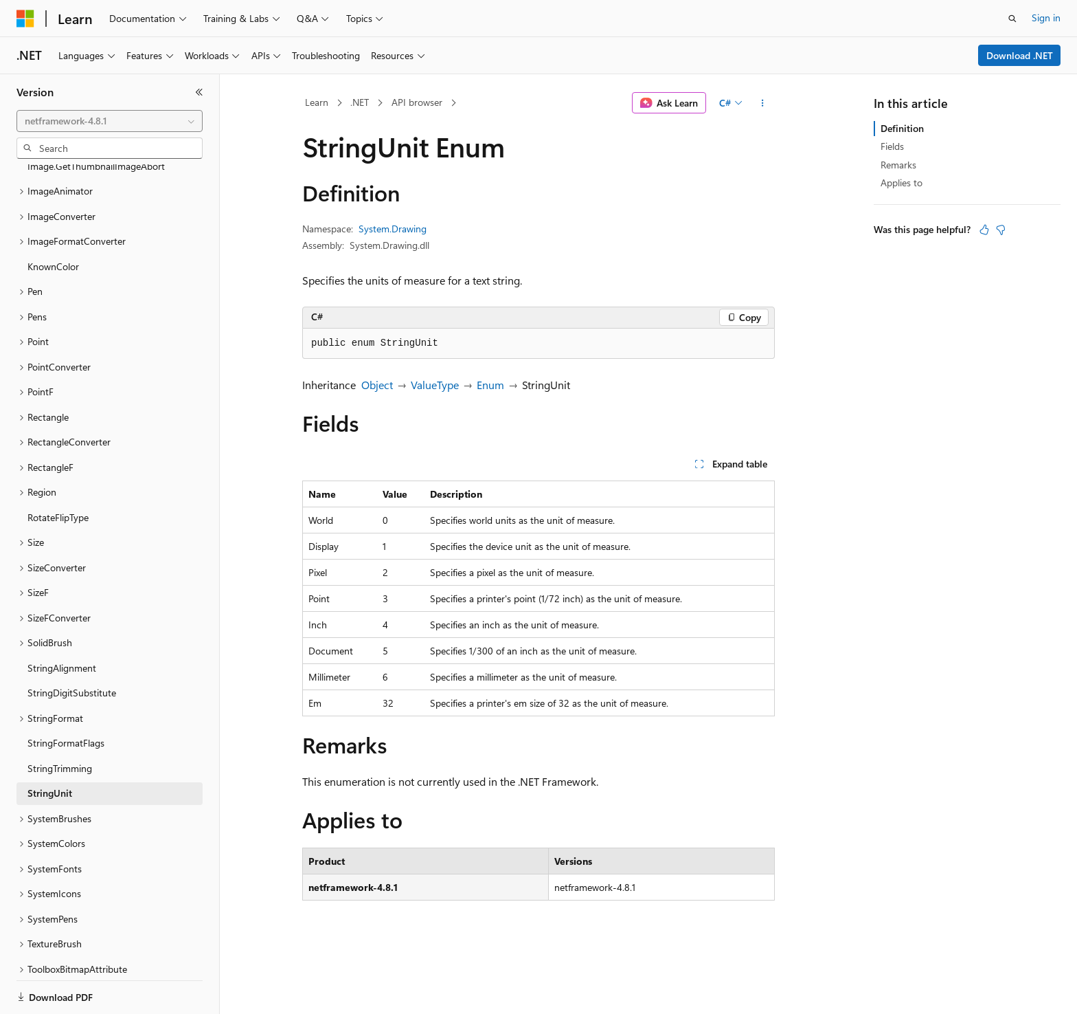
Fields (892, 146)
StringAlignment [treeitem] (61, 620)
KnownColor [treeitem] (53, 218)
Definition (902, 128)
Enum (490, 384)
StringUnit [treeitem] (49, 745)
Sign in (1046, 17)
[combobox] (109, 121)
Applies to (901, 182)
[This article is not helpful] (1001, 229)
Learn (316, 102)
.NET (359, 102)
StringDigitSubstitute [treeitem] (71, 645)
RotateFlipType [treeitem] (58, 469)
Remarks (898, 164)
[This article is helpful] (984, 229)
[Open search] (1012, 18)
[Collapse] (199, 92)
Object (377, 384)
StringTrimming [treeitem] (59, 720)
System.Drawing (393, 228)
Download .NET (1019, 55)
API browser (417, 102)
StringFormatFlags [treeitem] (65, 695)
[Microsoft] (25, 18)
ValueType (435, 384)
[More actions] (763, 103)
